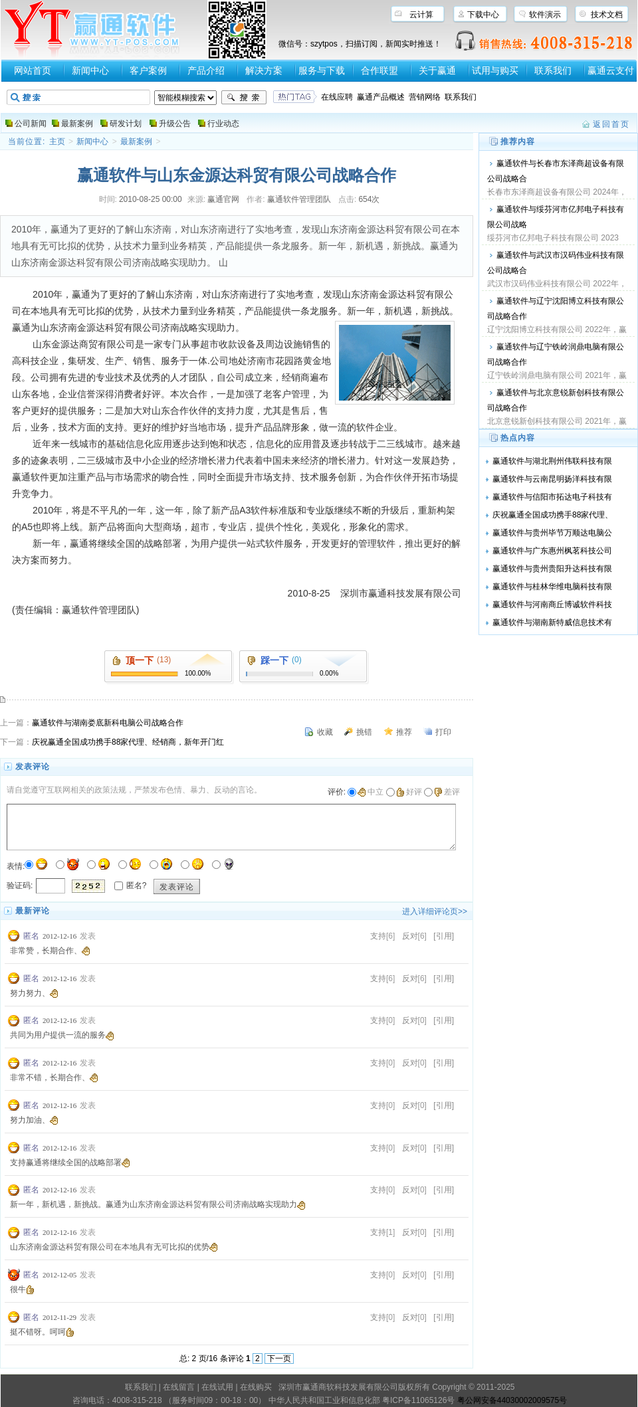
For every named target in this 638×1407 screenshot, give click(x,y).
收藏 (325, 732)
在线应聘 (337, 97)
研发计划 (126, 123)
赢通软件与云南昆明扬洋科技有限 (552, 479)
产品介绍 (206, 70)
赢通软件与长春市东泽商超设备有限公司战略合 (555, 171)
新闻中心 (90, 70)
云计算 (421, 14)
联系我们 (553, 70)
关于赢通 (437, 70)
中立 (370, 792)
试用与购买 (495, 70)
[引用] (443, 936)
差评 (447, 792)
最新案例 (77, 123)
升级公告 (175, 123)
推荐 (404, 732)
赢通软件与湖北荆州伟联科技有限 (552, 461)
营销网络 (425, 97)
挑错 (364, 732)
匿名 (31, 936)
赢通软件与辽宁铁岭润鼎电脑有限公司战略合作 (555, 354)
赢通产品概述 (381, 97)
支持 (378, 936)
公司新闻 (31, 123)
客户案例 (148, 70)
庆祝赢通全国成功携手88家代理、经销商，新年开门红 (128, 742)
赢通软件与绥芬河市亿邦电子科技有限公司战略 (555, 217)
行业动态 (223, 123)
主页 (57, 141)
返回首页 (611, 124)
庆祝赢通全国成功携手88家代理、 (552, 514)
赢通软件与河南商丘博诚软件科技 (552, 604)
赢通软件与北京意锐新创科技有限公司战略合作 (555, 400)
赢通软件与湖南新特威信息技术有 (552, 622)
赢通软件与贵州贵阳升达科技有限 (552, 568)
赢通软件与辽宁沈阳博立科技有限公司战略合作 (555, 308)
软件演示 (545, 14)
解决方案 (263, 70)
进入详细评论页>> (434, 911)
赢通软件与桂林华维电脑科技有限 (552, 586)
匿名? (136, 885)
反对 (410, 936)
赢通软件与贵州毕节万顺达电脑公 (552, 532)
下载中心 (483, 14)
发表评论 (177, 886)
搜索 (243, 97)
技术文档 (607, 14)
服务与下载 (321, 70)
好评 (409, 792)
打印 (443, 732)
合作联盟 (379, 70)
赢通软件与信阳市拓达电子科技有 (552, 497)
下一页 (279, 1358)
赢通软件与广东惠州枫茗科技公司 (552, 550)
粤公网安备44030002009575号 (512, 1400)
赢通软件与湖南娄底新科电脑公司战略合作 (107, 722)
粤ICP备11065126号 (418, 1400)
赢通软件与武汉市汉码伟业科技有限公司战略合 (555, 262)
